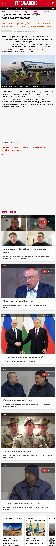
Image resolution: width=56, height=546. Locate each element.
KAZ (3, 9)
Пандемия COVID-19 (28, 31)
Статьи (16, 12)
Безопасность (18, 31)
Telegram (8, 150)
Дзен (19, 150)
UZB (21, 9)
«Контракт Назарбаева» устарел (35, 519)
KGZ (7, 9)
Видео (26, 12)
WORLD (26, 9)
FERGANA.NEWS (26, 3)
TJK (12, 9)
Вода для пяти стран (12, 518)
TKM (16, 9)
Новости (4, 12)
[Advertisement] (23, 182)
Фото (36, 12)
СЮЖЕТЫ (46, 12)
